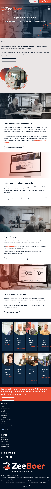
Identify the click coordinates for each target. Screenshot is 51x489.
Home (2, 406)
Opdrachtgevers (5, 413)
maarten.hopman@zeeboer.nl (36, 346)
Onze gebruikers (5, 410)
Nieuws (3, 421)
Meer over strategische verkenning (15, 258)
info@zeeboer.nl (33, 380)
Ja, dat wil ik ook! (8, 399)
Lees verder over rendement (14, 147)
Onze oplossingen (5, 408)
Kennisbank (4, 415)
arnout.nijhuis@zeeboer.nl (23, 377)
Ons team (3, 417)
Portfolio (3, 412)
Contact (3, 423)
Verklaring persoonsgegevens (16, 481)
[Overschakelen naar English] (5, 429)
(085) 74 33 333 (5, 444)
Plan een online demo (9, 60)
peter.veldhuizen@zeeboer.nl (12, 344)
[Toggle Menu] (49, 9)
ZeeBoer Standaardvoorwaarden (37, 481)
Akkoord (25, 486)
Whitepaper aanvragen (7, 425)
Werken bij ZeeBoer (6, 419)
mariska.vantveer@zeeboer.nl (12, 376)
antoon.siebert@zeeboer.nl (24, 348)
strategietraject (10, 246)
